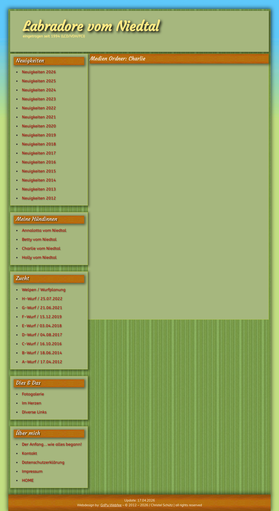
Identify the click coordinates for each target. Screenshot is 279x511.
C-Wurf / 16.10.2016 (42, 343)
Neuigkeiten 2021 (39, 117)
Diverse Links (34, 412)
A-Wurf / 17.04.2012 (42, 361)
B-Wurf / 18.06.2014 (42, 352)
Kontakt (29, 453)
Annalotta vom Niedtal (44, 230)
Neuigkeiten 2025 (39, 80)
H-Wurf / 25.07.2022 (42, 298)
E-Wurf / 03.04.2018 (42, 325)
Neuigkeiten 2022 (39, 107)
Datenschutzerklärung (43, 462)
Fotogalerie (33, 394)
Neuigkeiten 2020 (39, 126)
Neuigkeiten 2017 (39, 153)
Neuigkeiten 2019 (39, 135)
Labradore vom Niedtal (91, 26)
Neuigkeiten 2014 (39, 180)
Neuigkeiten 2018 (39, 144)
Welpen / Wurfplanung (44, 289)
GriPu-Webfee (111, 505)
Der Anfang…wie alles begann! (52, 444)
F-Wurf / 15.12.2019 (42, 316)
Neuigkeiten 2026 (39, 71)
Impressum (32, 471)
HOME (28, 480)
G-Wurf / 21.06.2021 (42, 307)
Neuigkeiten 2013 (39, 189)
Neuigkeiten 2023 (39, 98)
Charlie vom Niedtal (41, 248)
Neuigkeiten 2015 (39, 171)
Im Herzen (31, 403)
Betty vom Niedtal (39, 239)
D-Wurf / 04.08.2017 (42, 334)
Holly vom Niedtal (39, 257)
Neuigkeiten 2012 (39, 198)
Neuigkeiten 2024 (39, 89)
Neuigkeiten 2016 (39, 162)
